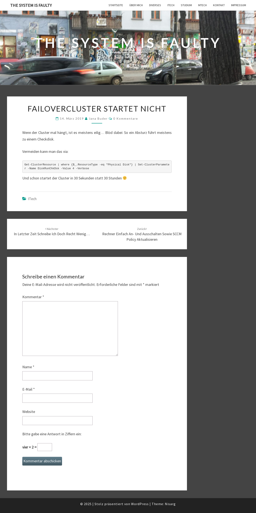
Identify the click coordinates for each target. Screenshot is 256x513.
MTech (202, 5)
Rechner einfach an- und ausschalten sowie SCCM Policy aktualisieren (142, 234)
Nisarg (170, 504)
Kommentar (33, 296)
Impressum (238, 5)
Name (28, 366)
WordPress (140, 504)
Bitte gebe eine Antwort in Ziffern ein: (52, 433)
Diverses (155, 5)
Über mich (136, 5)
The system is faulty (31, 5)
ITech (170, 5)
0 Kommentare (125, 118)
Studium (186, 5)
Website (28, 411)
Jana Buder (98, 118)
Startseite (116, 5)
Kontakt (219, 5)
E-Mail (28, 389)
